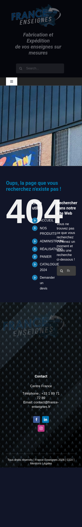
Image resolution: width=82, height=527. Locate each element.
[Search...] (40, 68)
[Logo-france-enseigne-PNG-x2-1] (36, 6)
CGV (70, 459)
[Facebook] (36, 419)
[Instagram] (41, 428)
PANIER (46, 256)
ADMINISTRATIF (52, 241)
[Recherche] (21, 68)
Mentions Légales (41, 463)
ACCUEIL (47, 220)
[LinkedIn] (45, 419)
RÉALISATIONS (51, 249)
